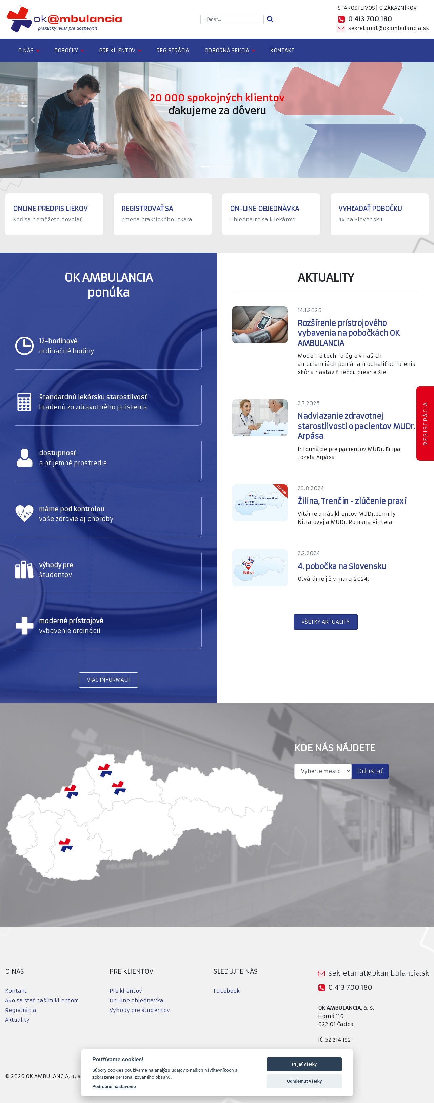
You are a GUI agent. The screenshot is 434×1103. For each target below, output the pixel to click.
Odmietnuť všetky (304, 1081)
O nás (26, 50)
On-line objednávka (136, 1000)
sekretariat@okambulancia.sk (388, 28)
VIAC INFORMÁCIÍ (109, 679)
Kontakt (282, 50)
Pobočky (66, 50)
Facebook (227, 991)
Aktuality (17, 1020)
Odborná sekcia (226, 50)
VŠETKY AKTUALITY (325, 621)
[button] (32, 120)
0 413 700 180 (350, 987)
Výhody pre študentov (140, 1010)
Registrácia (172, 50)
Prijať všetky (304, 1064)
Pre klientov (117, 50)
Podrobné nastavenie (114, 1086)
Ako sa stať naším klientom (42, 1000)
